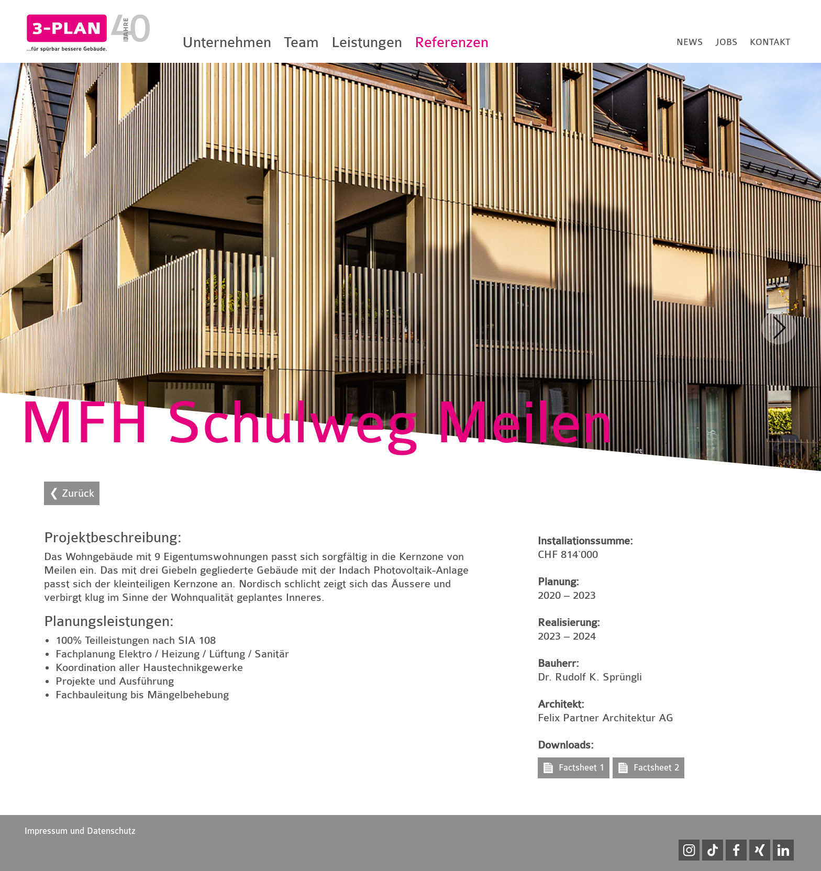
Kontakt (770, 42)
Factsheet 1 (581, 768)
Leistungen (366, 42)
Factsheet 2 (656, 768)
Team (301, 42)
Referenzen (452, 42)
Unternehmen (226, 42)
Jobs (726, 42)
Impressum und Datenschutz (80, 831)
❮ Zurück (71, 493)
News (689, 42)
